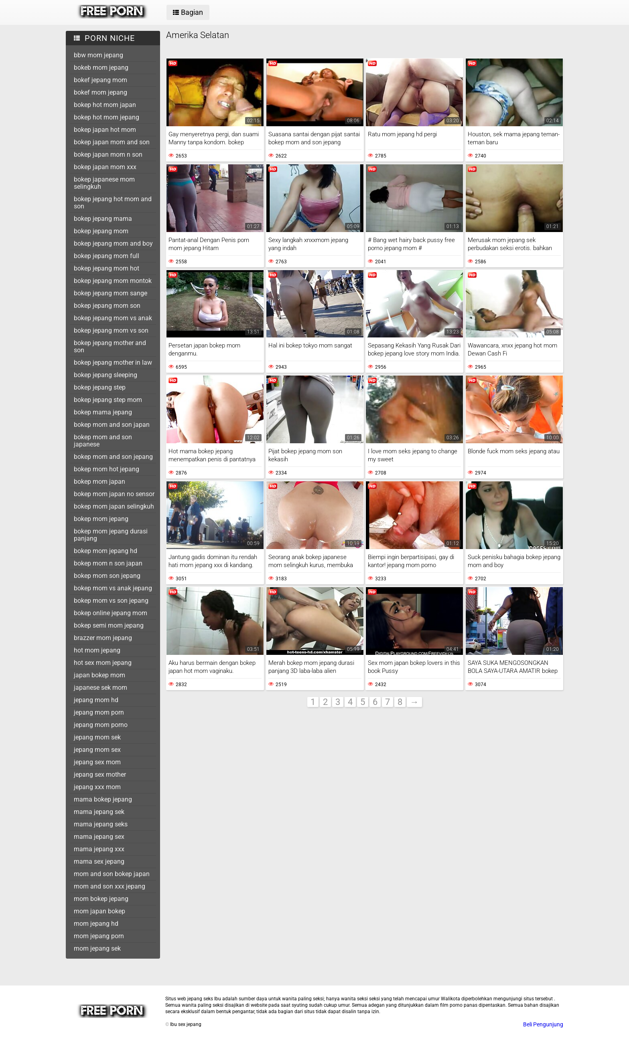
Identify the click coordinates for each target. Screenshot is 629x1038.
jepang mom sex (97, 749)
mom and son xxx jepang (109, 886)
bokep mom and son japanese (103, 440)
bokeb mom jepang (101, 67)
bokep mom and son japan (112, 424)
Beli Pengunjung (543, 1024)
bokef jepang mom (100, 80)
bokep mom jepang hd (105, 551)
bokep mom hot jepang (106, 469)
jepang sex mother (100, 774)
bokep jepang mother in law (113, 362)
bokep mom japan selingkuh (114, 506)
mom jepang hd (96, 923)
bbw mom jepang (98, 55)
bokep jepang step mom (108, 400)
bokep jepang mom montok (113, 281)
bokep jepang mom (101, 231)
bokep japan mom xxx (105, 167)
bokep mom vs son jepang (111, 600)
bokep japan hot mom (105, 129)
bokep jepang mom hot (106, 268)
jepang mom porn (99, 712)
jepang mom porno (101, 725)
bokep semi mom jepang (109, 625)
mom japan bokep (99, 911)
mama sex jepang (99, 861)
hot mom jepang (97, 650)
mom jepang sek (97, 948)
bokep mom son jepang (107, 576)
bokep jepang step (100, 387)
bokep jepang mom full (106, 256)
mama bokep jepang (103, 799)
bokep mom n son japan (108, 563)
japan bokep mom (99, 675)
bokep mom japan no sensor (114, 494)
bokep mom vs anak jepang (113, 588)
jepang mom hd (96, 700)
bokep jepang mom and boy (113, 243)
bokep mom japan (99, 481)
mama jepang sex (99, 836)
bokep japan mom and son (112, 142)
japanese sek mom (100, 687)
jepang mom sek (97, 737)
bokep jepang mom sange (110, 293)
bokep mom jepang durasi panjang (111, 534)
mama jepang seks (101, 824)
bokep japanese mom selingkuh (104, 183)
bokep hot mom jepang (106, 117)
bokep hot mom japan (105, 105)
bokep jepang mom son (107, 305)
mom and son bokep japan (112, 874)
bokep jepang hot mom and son (113, 202)
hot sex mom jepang (103, 662)
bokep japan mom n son (108, 154)
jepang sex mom (97, 762)
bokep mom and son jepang (113, 456)
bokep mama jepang (103, 412)
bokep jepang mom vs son (111, 330)
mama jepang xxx (99, 849)
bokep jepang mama (103, 218)
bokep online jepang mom (110, 613)
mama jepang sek (99, 812)
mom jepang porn (99, 936)
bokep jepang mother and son (110, 346)
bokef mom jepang (100, 92)
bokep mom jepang (101, 519)
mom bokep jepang (101, 899)
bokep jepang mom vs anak (113, 318)
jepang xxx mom (97, 787)
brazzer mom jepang (103, 638)
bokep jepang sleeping (105, 375)
